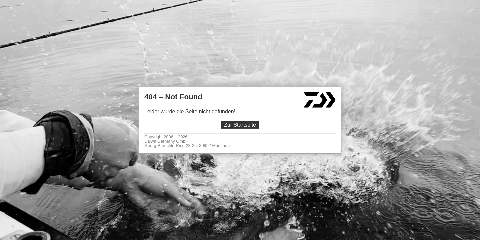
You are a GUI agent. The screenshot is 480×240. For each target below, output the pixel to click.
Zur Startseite (240, 125)
